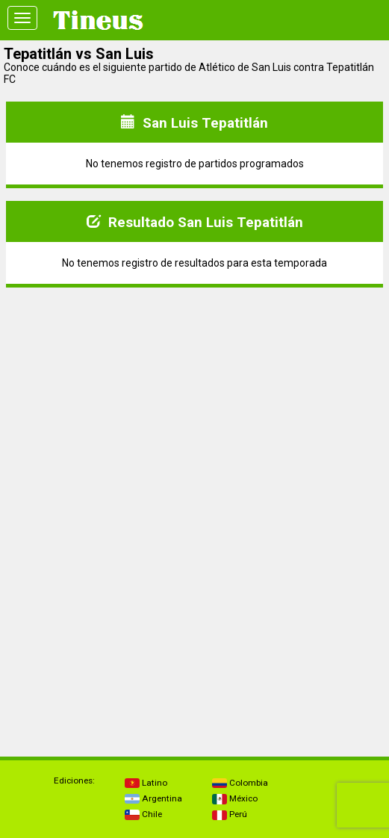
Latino (146, 783)
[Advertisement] (194, 404)
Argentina (153, 798)
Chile (143, 814)
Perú (229, 814)
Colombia (240, 783)
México (235, 798)
